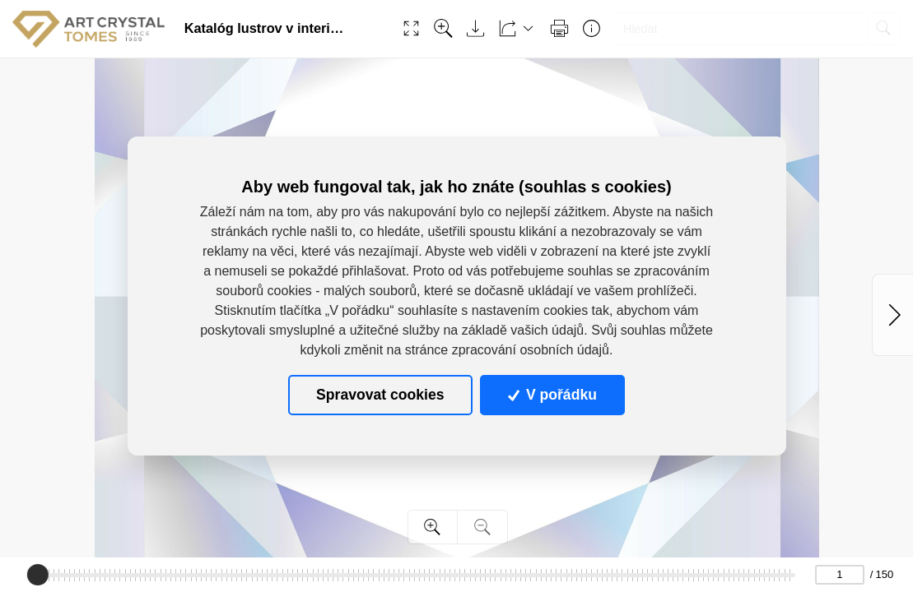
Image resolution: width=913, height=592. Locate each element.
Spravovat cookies (380, 394)
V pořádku (552, 394)
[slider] (38, 574)
